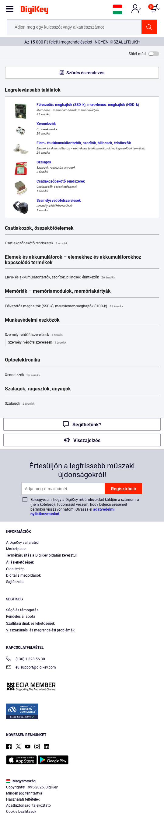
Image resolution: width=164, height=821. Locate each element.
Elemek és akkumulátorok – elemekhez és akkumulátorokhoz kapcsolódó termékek (73, 259)
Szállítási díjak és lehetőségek (30, 623)
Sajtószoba (15, 582)
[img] (34, 11)
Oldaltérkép (15, 569)
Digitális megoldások (23, 575)
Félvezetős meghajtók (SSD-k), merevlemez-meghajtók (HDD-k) (64, 306)
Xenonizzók (22, 375)
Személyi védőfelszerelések (34, 335)
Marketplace (16, 549)
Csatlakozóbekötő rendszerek (36, 243)
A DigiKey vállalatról (22, 542)
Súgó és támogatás (22, 610)
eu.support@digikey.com (31, 668)
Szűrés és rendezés (85, 72)
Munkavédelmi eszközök (32, 320)
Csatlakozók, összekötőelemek (39, 228)
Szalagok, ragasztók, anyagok (38, 389)
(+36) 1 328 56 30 (25, 659)
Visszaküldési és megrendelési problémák (40, 630)
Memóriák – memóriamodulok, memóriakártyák (58, 291)
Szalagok (19, 403)
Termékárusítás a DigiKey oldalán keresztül (41, 555)
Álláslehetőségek (20, 562)
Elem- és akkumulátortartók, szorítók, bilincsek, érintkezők (60, 277)
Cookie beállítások (21, 811)
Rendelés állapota (20, 616)
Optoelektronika (22, 360)
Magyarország (21, 781)
